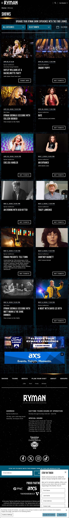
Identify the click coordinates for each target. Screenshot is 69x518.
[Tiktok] (46, 458)
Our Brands (63, 3)
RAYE (40, 115)
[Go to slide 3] (35, 362)
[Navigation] (2, 2)
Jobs (24, 383)
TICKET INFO (24, 80)
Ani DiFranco (43, 162)
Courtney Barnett (46, 257)
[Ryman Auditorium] (11, 3)
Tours (15, 379)
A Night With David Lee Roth (50, 308)
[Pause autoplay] (62, 354)
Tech (30, 383)
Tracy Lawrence (45, 209)
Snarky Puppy (44, 67)
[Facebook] (23, 458)
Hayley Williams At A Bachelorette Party (13, 71)
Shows (5, 379)
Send (40, 473)
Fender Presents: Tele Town (16, 257)
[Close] (66, 510)
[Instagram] (38, 458)
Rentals (44, 383)
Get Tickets (59, 80)
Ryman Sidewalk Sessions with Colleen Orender (17, 117)
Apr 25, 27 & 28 (9, 61)
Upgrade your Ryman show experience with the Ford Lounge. (41, 21)
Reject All (62, 514)
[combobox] (14, 27)
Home (4, 8)
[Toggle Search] (55, 3)
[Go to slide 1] (33, 362)
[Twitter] (31, 458)
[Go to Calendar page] (61, 27)
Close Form (65, 472)
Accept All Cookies (49, 514)
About (53, 379)
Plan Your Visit (39, 379)
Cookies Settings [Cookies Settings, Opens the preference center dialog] (7, 514)
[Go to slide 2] (34, 362)
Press (36, 383)
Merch (25, 379)
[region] (34, 513)
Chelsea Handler (11, 162)
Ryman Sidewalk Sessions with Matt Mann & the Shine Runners (17, 311)
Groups (63, 379)
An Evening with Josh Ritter (16, 209)
